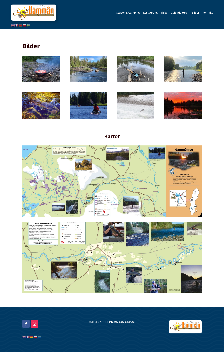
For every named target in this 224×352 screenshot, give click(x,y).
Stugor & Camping (128, 12)
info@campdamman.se (121, 322)
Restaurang (150, 12)
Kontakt (207, 12)
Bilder (195, 12)
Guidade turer (180, 12)
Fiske (164, 12)
